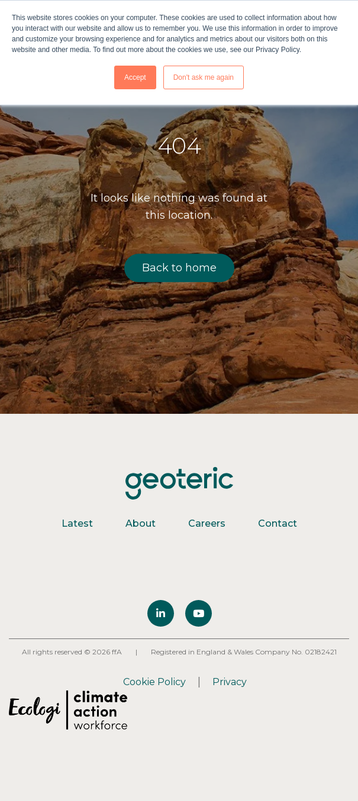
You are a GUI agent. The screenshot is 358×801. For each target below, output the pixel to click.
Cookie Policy (154, 682)
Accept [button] (135, 77)
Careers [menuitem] (206, 523)
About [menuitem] (140, 523)
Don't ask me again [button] (203, 77)
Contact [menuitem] (277, 523)
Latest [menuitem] (77, 523)
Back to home (179, 267)
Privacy (229, 682)
